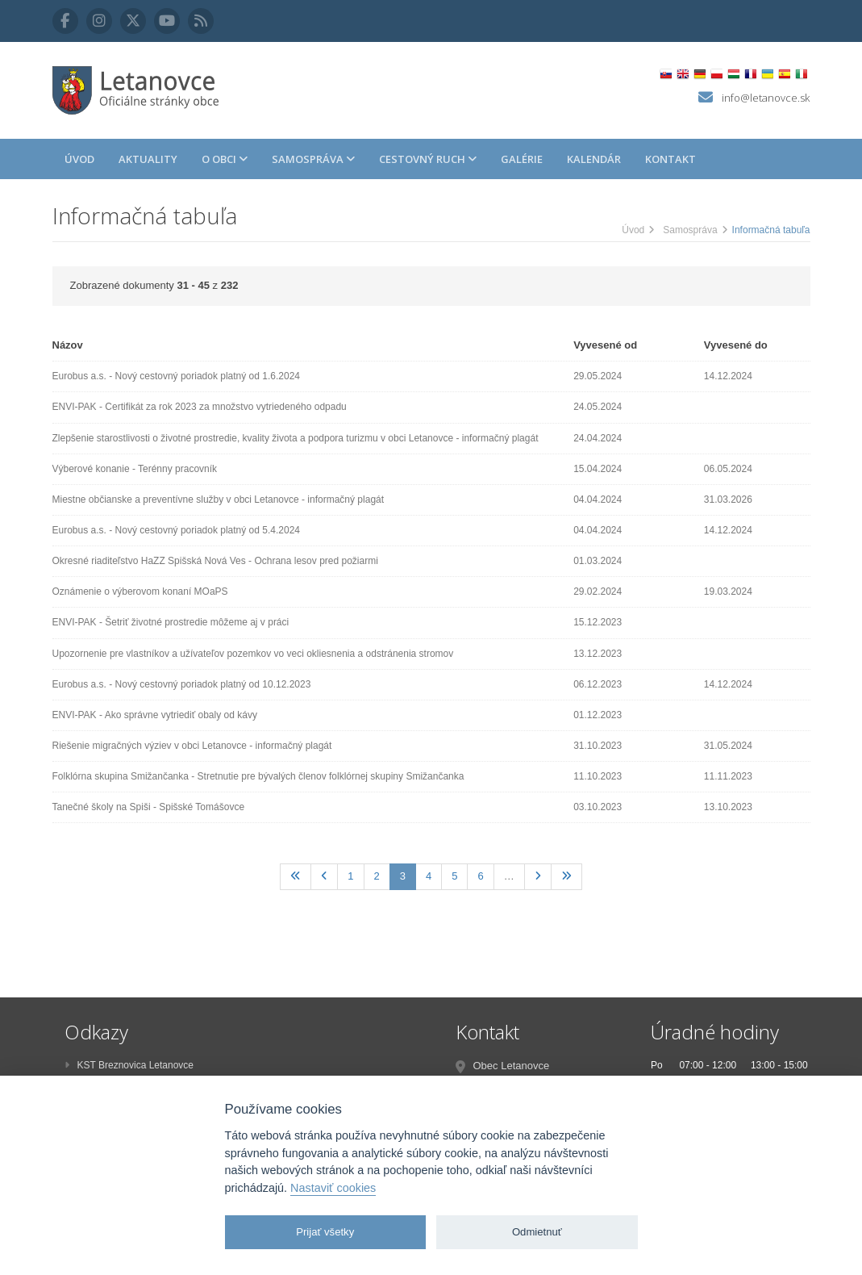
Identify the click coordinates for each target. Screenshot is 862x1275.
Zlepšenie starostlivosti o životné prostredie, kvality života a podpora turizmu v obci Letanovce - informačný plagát (295, 438)
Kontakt (670, 159)
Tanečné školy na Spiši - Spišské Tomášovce (148, 807)
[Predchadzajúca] (324, 876)
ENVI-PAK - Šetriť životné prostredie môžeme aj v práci (170, 622)
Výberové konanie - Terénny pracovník (135, 468)
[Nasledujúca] (538, 876)
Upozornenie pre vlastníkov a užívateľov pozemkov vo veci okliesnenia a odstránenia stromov (253, 653)
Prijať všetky (325, 1232)
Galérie (522, 159)
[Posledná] (566, 876)
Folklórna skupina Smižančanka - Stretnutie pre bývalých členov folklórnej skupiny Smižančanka (258, 776)
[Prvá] (295, 876)
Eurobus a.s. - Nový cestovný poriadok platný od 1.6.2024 (176, 376)
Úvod (79, 159)
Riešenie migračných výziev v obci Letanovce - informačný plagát (192, 745)
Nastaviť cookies (333, 1187)
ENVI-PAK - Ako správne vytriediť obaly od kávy (154, 715)
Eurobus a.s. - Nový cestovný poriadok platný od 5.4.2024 (176, 530)
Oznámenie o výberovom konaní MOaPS (140, 591)
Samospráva (313, 159)
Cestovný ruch (428, 159)
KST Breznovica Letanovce (129, 1065)
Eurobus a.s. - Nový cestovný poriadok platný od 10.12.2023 (181, 684)
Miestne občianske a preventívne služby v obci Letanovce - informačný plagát (218, 499)
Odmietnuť (537, 1232)
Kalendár (594, 159)
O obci (225, 159)
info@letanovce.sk (766, 97)
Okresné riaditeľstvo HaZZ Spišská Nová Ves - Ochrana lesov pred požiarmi (215, 560)
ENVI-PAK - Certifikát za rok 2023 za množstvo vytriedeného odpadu (199, 406)
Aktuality (148, 159)
